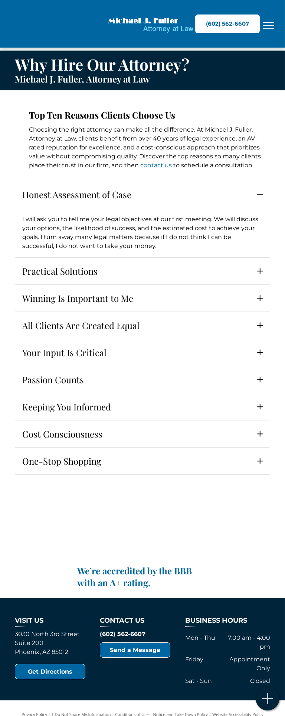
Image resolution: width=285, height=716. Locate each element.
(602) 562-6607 (122, 634)
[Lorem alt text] (142, 525)
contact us (156, 165)
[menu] (268, 25)
